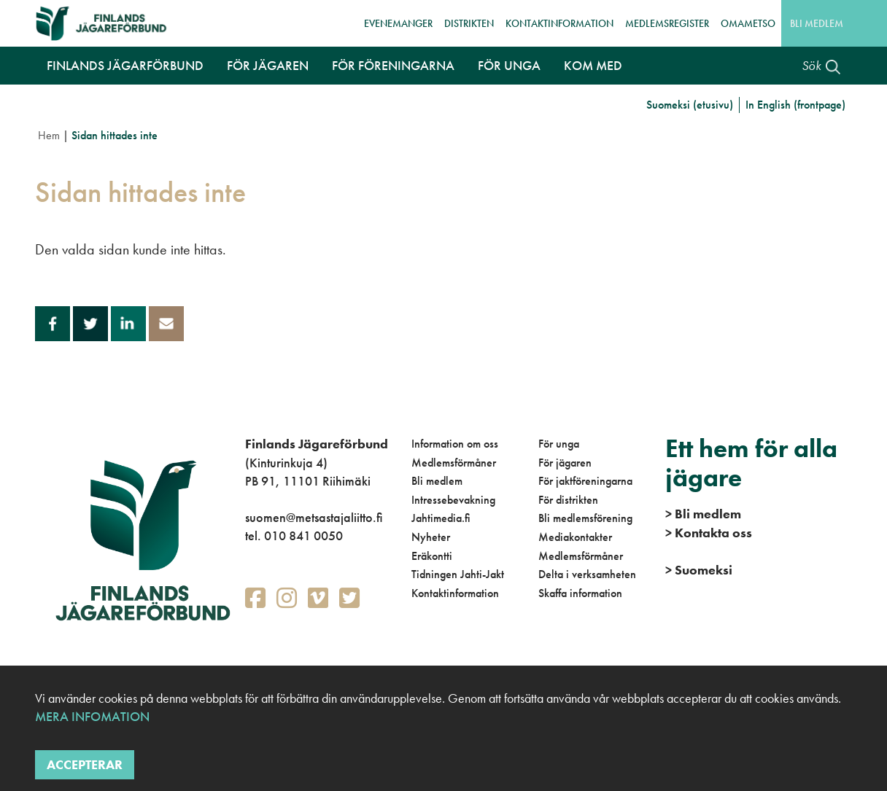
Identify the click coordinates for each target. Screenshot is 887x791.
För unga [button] (509, 65)
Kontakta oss (708, 532)
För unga (558, 443)
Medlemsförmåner (453, 462)
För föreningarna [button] (393, 65)
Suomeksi (698, 569)
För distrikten (568, 499)
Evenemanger (398, 23)
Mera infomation (92, 716)
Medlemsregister (667, 23)
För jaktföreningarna (585, 480)
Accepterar (85, 764)
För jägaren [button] (268, 65)
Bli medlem (816, 23)
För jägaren (565, 462)
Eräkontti (431, 556)
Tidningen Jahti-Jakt (457, 574)
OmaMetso (748, 23)
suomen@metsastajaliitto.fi (313, 517)
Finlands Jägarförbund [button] (125, 65)
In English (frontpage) (795, 104)
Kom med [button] (593, 65)
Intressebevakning (453, 499)
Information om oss (454, 443)
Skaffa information (580, 593)
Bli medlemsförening (585, 518)
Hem (49, 135)
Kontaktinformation (559, 23)
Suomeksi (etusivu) (689, 104)
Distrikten (469, 23)
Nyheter (430, 537)
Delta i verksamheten (587, 574)
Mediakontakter (575, 537)
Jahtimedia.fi (440, 518)
